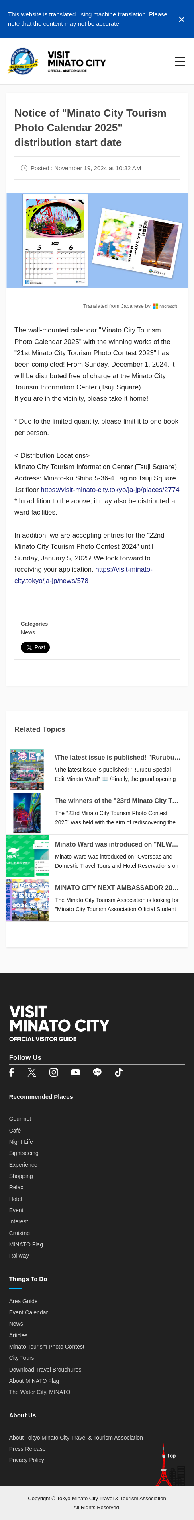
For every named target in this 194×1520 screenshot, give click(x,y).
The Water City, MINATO (40, 1392)
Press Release (27, 1449)
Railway (19, 1255)
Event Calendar (28, 1312)
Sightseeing (24, 1153)
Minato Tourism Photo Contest (46, 1346)
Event (16, 1210)
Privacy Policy (26, 1460)
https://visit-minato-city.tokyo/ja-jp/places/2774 (110, 490)
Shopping (21, 1176)
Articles (18, 1335)
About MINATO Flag (34, 1381)
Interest (18, 1221)
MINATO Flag (26, 1244)
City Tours (21, 1358)
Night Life (21, 1142)
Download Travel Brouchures (45, 1369)
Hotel (15, 1199)
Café (15, 1130)
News (28, 632)
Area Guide (23, 1301)
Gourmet (20, 1119)
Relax (16, 1187)
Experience (23, 1165)
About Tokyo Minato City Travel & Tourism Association (76, 1437)
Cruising (19, 1233)
